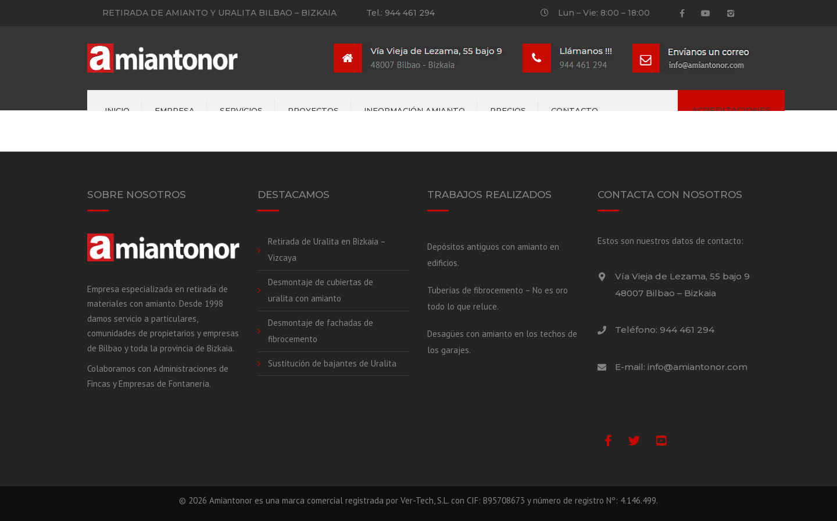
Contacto (574, 110)
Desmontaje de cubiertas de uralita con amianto (320, 290)
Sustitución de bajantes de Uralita (332, 363)
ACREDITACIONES (731, 110)
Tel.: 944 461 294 (400, 13)
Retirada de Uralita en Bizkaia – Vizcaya (326, 250)
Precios (508, 110)
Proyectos (313, 110)
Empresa (175, 110)
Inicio (117, 110)
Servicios (241, 110)
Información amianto (414, 110)
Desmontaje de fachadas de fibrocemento (320, 331)
